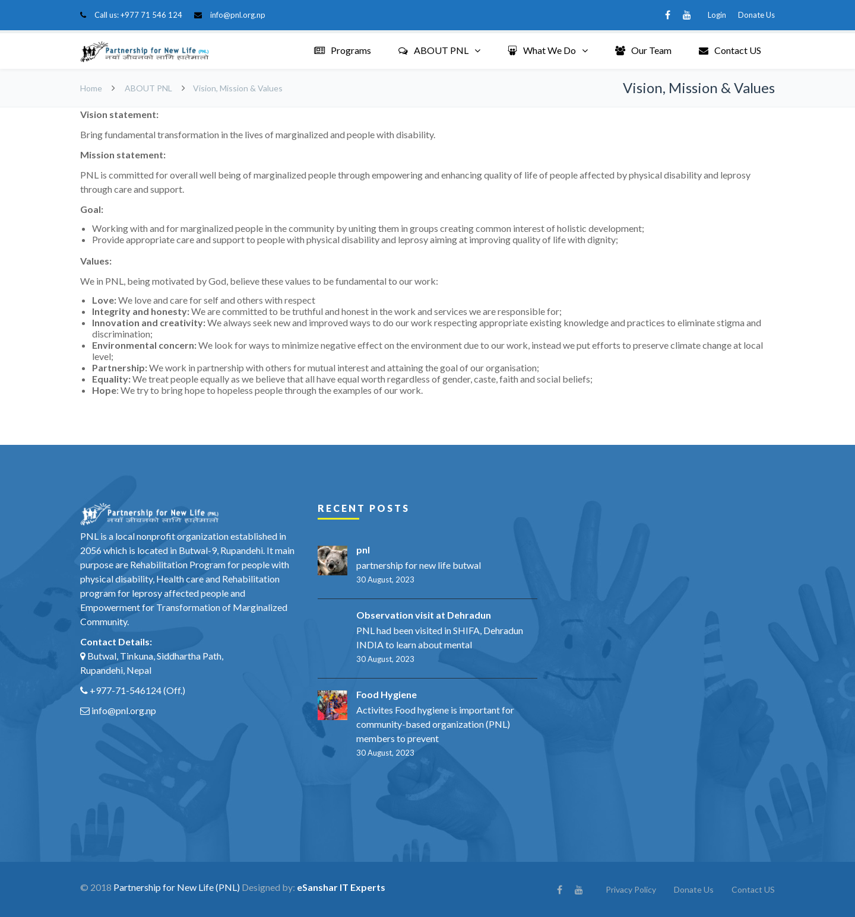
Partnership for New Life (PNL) (176, 887)
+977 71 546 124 (151, 15)
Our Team (643, 50)
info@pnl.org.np (237, 15)
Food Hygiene (386, 694)
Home (91, 88)
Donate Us (756, 15)
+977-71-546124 (126, 690)
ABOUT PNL (433, 50)
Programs (342, 50)
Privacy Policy (631, 889)
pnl (363, 549)
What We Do (542, 50)
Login (717, 15)
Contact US (730, 50)
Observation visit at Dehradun (423, 614)
